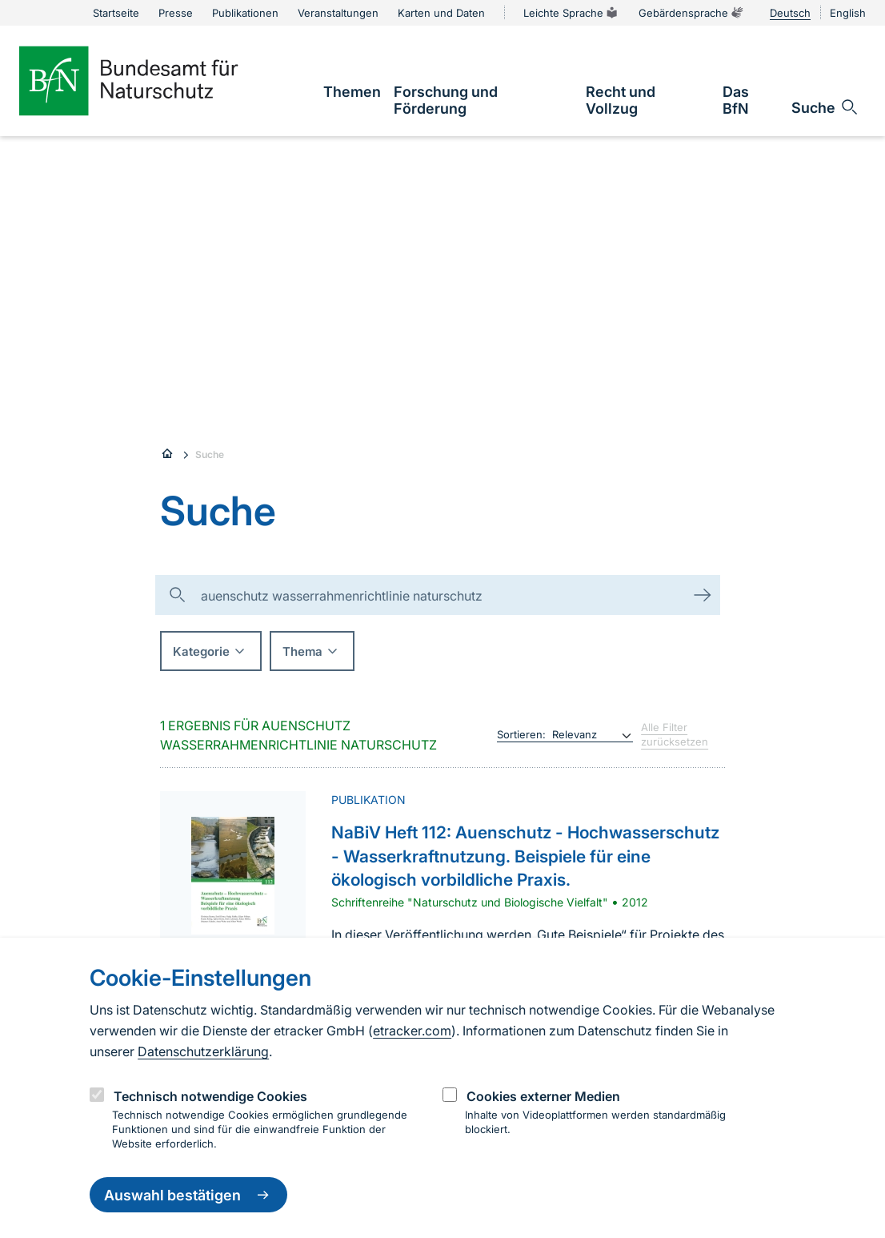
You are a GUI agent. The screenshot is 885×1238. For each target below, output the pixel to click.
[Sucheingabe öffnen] (825, 107)
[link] (352, 92)
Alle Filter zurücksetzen (674, 734)
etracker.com (412, 1031)
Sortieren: (521, 734)
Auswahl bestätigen (188, 1194)
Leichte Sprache (571, 12)
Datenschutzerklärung (203, 1051)
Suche (209, 454)
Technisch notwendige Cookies (210, 1096)
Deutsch (790, 12)
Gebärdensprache (691, 12)
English (848, 12)
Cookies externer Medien (543, 1096)
